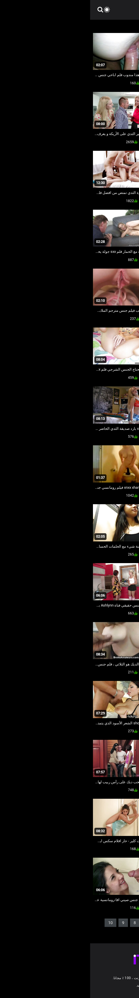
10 (20, 922)
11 (124, 932)
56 (105, 932)
